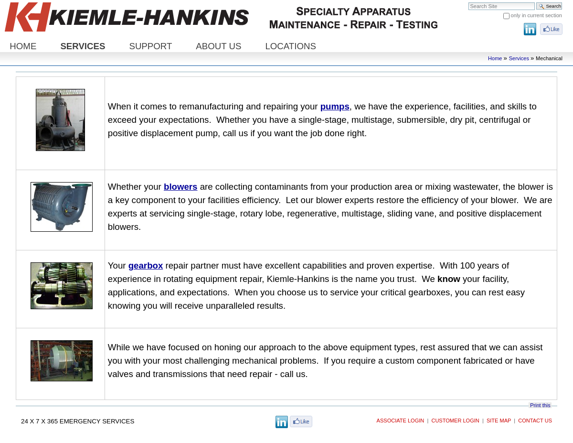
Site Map (499, 420)
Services (82, 46)
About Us (218, 46)
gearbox (145, 265)
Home (23, 46)
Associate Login (400, 420)
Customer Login (455, 420)
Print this (540, 405)
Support (150, 46)
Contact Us (535, 420)
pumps (335, 106)
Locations (290, 46)
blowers (181, 187)
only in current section (536, 15)
